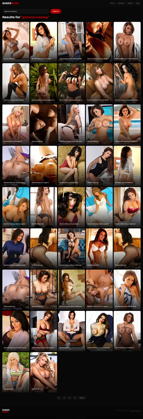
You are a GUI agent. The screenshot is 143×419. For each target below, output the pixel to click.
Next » (82, 398)
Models (130, 3)
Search (56, 11)
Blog (137, 3)
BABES (10, 3)
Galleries (121, 3)
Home (113, 3)
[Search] (26, 11)
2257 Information (136, 411)
